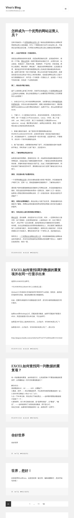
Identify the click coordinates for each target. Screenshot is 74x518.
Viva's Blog (13, 7)
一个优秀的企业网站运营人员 (30, 236)
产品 (17, 453)
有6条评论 (35, 349)
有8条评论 (35, 253)
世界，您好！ (21, 470)
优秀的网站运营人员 (31, 42)
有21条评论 (25, 492)
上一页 (8, 504)
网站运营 (24, 61)
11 (39, 503)
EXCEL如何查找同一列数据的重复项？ (35, 368)
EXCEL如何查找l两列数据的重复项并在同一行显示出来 (36, 272)
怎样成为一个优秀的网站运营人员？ (35, 33)
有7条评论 (35, 418)
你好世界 (18, 435)
